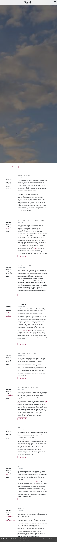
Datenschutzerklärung (24, 540)
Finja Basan (8, 316)
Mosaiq (7, 228)
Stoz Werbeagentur (10, 395)
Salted (7, 474)
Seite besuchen (22, 256)
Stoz (38, 519)
